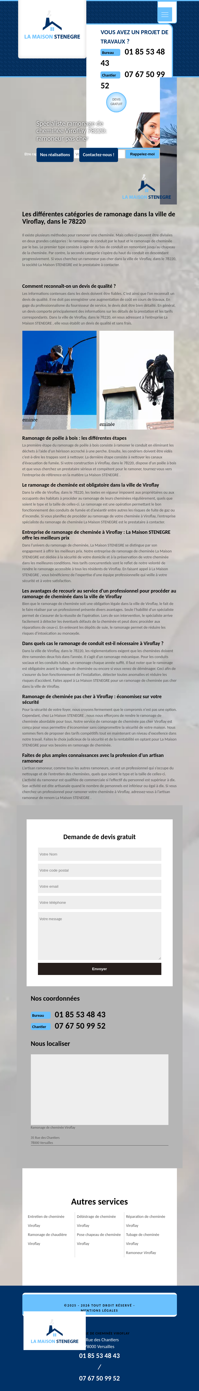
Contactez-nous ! (98, 155)
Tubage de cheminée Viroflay (142, 1239)
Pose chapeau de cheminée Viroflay (99, 1239)
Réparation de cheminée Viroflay (145, 1221)
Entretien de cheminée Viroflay (46, 1221)
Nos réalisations (55, 155)
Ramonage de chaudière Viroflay (47, 1239)
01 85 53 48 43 (80, 1014)
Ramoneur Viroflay (141, 1252)
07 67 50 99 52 (80, 1025)
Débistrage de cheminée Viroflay (96, 1221)
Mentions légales (99, 1310)
